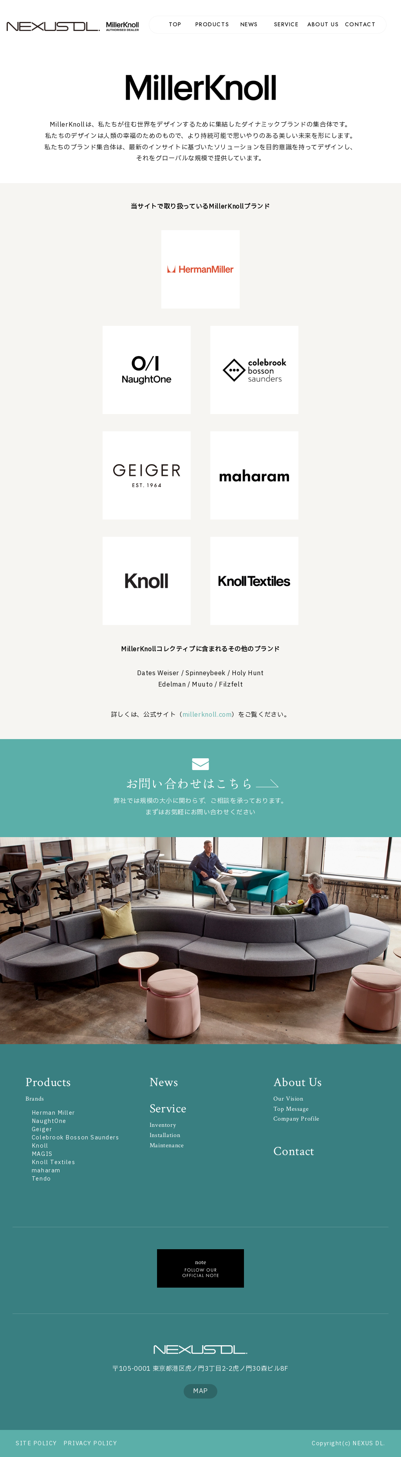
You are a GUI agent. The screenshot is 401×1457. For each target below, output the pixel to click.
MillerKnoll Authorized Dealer (125, 26)
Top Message (291, 1109)
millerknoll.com (207, 714)
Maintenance (167, 1145)
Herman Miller (200, 269)
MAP (200, 1391)
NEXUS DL (53, 26)
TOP (175, 24)
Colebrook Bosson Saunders (254, 370)
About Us (297, 1082)
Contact (293, 1151)
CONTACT (360, 24)
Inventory (163, 1125)
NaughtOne (147, 370)
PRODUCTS (212, 24)
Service (168, 1109)
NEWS (249, 24)
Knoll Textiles (54, 1162)
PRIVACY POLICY (90, 1443)
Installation (165, 1135)
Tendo (41, 1179)
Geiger (42, 1129)
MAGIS (42, 1154)
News (164, 1082)
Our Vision (288, 1099)
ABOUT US (323, 24)
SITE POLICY (36, 1443)
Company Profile (296, 1119)
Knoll (147, 581)
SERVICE (286, 24)
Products (48, 1082)
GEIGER (147, 475)
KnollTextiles (254, 581)
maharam (254, 475)
